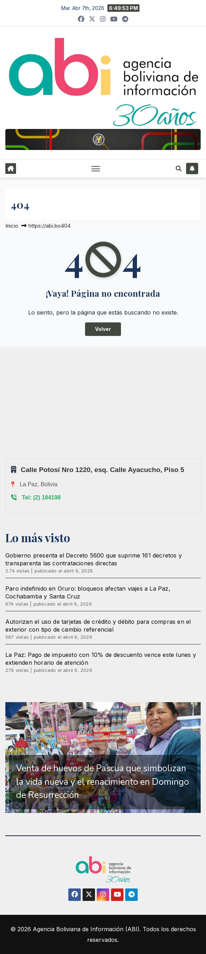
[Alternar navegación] (96, 168)
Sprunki (6, 458)
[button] (178, 168)
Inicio (11, 225)
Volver (103, 329)
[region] (103, 757)
